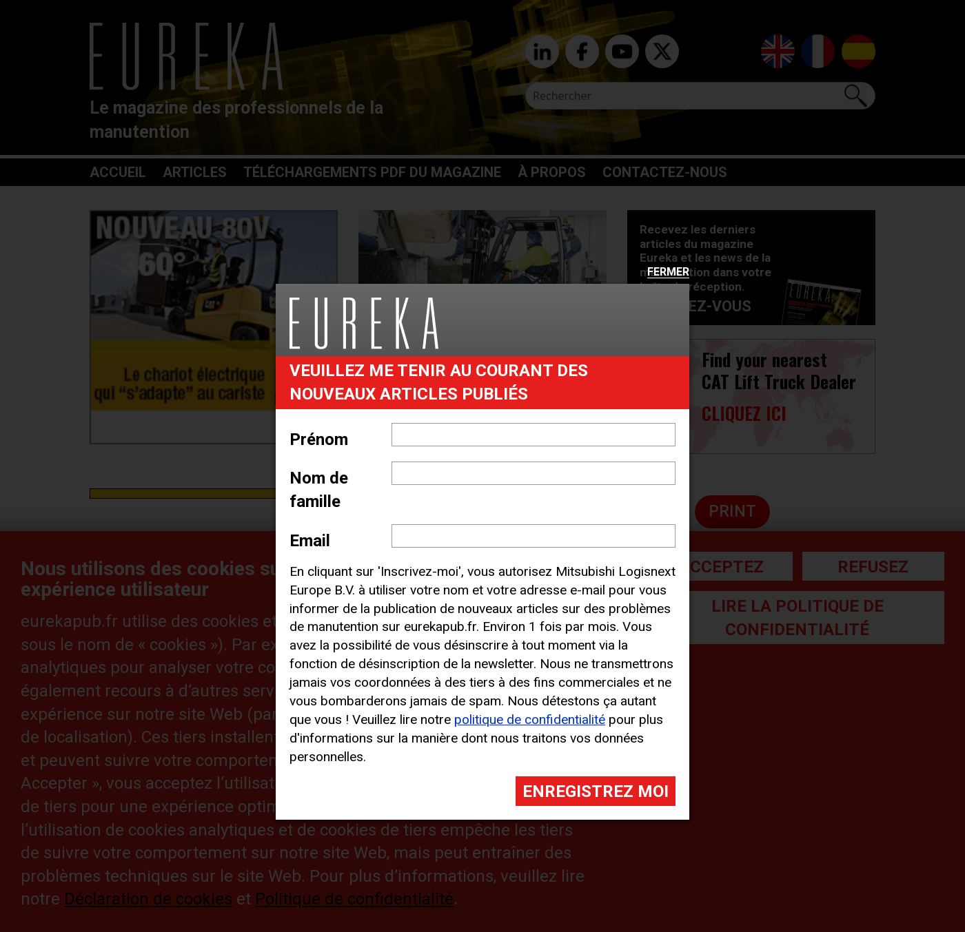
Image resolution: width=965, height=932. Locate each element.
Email (310, 540)
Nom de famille (319, 489)
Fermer (668, 272)
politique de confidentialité (529, 719)
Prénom (319, 439)
